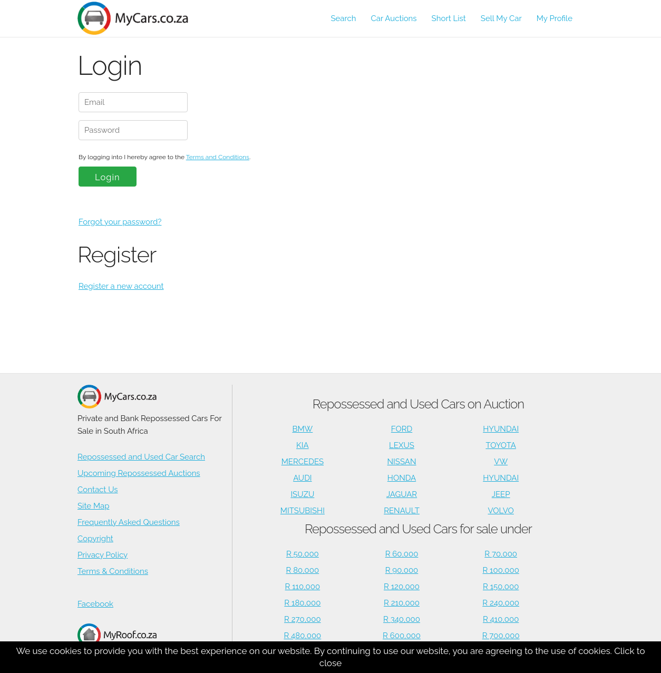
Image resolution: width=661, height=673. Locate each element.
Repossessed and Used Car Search (141, 457)
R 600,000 (402, 635)
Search (343, 18)
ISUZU (302, 494)
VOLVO (501, 510)
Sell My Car (501, 18)
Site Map (93, 506)
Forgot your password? (120, 222)
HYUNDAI (501, 429)
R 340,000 (401, 619)
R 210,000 (402, 603)
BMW (302, 429)
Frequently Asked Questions (128, 522)
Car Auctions (394, 18)
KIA (302, 445)
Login (107, 177)
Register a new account (121, 286)
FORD (401, 429)
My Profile (554, 18)
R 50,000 (302, 554)
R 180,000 (302, 603)
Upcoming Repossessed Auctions (138, 473)
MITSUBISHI (302, 510)
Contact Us (97, 489)
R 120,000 (402, 586)
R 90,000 (402, 570)
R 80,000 (302, 570)
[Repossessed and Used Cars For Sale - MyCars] (138, 18)
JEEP (501, 494)
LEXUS (401, 445)
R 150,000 (501, 586)
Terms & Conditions (112, 571)
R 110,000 (302, 586)
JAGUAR (401, 494)
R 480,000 (302, 635)
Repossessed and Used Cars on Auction (418, 404)
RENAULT (402, 510)
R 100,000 (501, 570)
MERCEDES (302, 461)
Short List (449, 18)
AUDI (302, 478)
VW (501, 461)
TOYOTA (500, 445)
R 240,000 (500, 603)
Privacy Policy (102, 555)
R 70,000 (500, 554)
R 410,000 (501, 619)
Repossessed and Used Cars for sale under (418, 529)
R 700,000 (501, 635)
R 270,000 (302, 619)
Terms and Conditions (217, 157)
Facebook (95, 604)
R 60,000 (402, 554)
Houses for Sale (117, 640)
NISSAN (401, 461)
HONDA (401, 478)
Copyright (95, 538)
